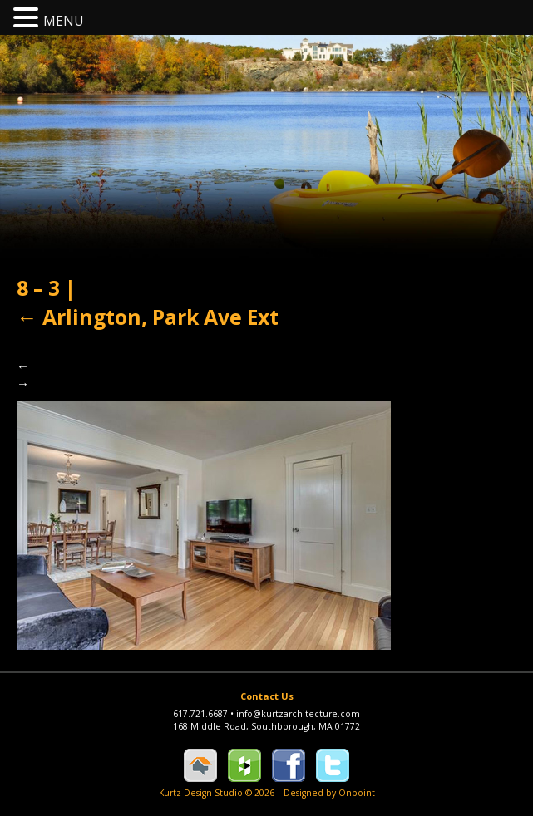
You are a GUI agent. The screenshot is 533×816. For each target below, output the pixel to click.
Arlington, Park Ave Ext (148, 317)
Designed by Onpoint (329, 793)
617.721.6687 (204, 714)
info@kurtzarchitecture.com (298, 714)
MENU (63, 21)
